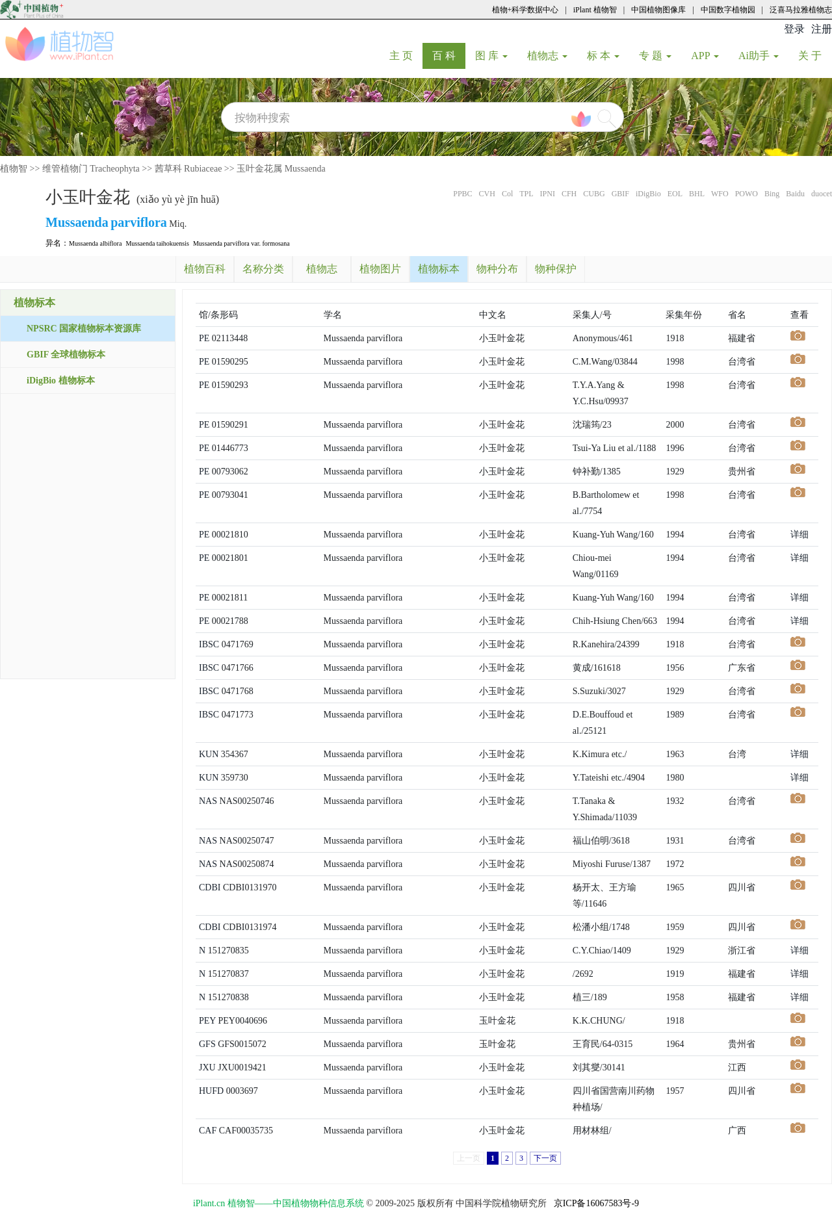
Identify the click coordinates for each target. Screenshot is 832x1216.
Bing (771, 193)
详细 (799, 534)
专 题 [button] (655, 55)
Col (507, 193)
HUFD (211, 1091)
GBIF (620, 193)
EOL (675, 193)
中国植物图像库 (658, 9)
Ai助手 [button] (758, 55)
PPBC (462, 193)
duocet (821, 193)
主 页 (405, 55)
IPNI (547, 193)
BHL (697, 193)
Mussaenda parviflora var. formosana (241, 243)
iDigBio (648, 193)
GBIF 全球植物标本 (66, 354)
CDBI (209, 887)
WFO (720, 193)
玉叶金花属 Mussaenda (281, 169)
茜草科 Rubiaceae (188, 169)
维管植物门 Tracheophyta (91, 169)
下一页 (545, 1158)
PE (204, 338)
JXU (207, 1067)
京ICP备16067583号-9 (596, 1203)
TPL (526, 193)
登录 (794, 28)
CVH (487, 193)
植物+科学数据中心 (525, 9)
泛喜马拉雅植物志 (801, 9)
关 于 (814, 55)
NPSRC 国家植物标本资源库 (84, 328)
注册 (821, 28)
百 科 (448, 55)
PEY (207, 1021)
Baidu (795, 193)
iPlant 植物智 (595, 9)
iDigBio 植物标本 (61, 380)
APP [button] (705, 55)
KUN (208, 754)
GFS (207, 1044)
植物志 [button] (547, 55)
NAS (208, 801)
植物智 (13, 169)
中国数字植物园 (728, 9)
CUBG (593, 193)
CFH (569, 193)
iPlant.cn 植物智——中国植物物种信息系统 (278, 1203)
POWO (746, 193)
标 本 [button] (603, 55)
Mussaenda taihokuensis (157, 243)
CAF (207, 1130)
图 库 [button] (491, 55)
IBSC (209, 644)
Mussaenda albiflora (95, 243)
